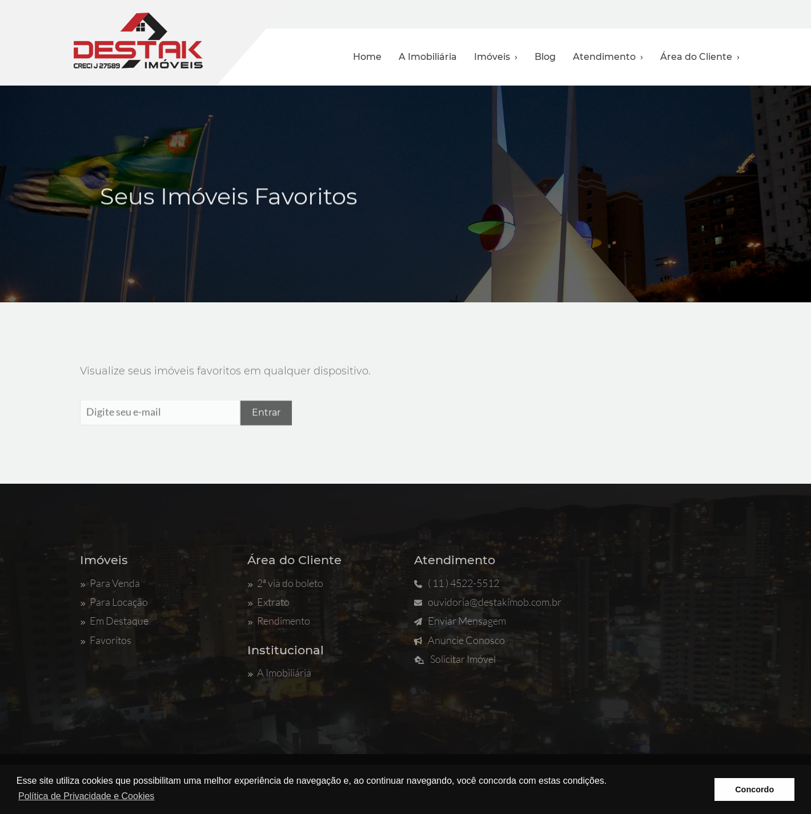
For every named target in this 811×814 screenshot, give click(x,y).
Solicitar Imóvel (455, 659)
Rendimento (278, 620)
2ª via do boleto (285, 583)
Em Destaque (114, 620)
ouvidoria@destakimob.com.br (487, 602)
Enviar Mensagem (460, 620)
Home (367, 56)
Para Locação (114, 602)
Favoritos (105, 640)
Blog (545, 56)
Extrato (268, 602)
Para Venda (110, 583)
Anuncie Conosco (459, 640)
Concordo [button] (754, 789)
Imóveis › (495, 56)
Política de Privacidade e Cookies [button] (86, 796)
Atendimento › (608, 56)
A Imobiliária (428, 56)
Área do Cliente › (700, 56)
